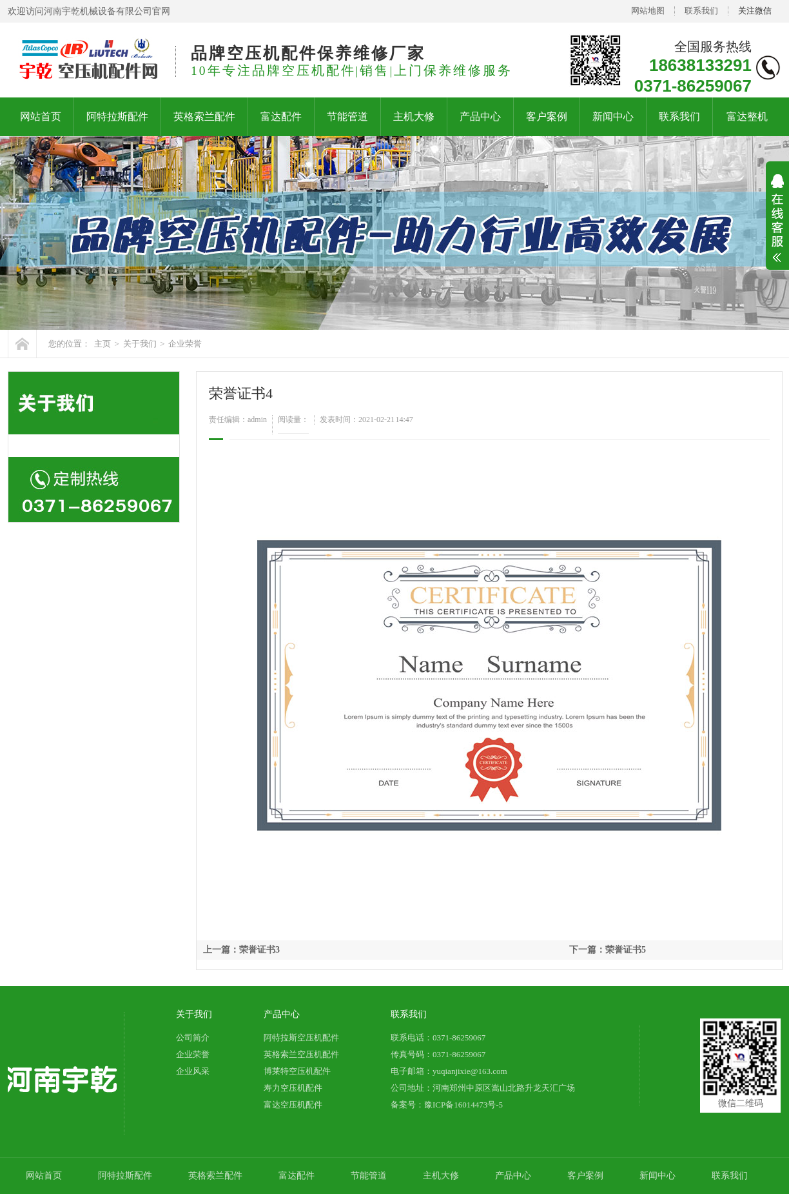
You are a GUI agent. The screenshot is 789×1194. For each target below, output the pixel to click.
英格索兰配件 (204, 116)
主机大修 (413, 116)
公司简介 (192, 1037)
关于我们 (140, 344)
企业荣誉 (185, 344)
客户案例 (546, 116)
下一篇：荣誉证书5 (607, 950)
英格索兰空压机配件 (301, 1054)
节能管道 (347, 116)
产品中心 (480, 116)
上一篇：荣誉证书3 (241, 950)
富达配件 (281, 116)
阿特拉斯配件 (117, 116)
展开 (777, 226)
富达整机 (747, 116)
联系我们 (701, 10)
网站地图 (648, 10)
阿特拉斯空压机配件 (301, 1037)
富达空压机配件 (293, 1104)
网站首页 (40, 116)
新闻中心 (613, 116)
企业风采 (192, 1071)
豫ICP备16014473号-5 (463, 1104)
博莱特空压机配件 (297, 1071)
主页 (102, 344)
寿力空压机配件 (293, 1088)
